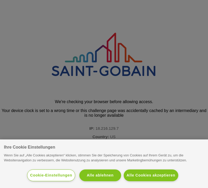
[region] (104, 163)
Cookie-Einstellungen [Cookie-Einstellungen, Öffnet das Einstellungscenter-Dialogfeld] (51, 175)
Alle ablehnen (100, 175)
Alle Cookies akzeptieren (151, 175)
